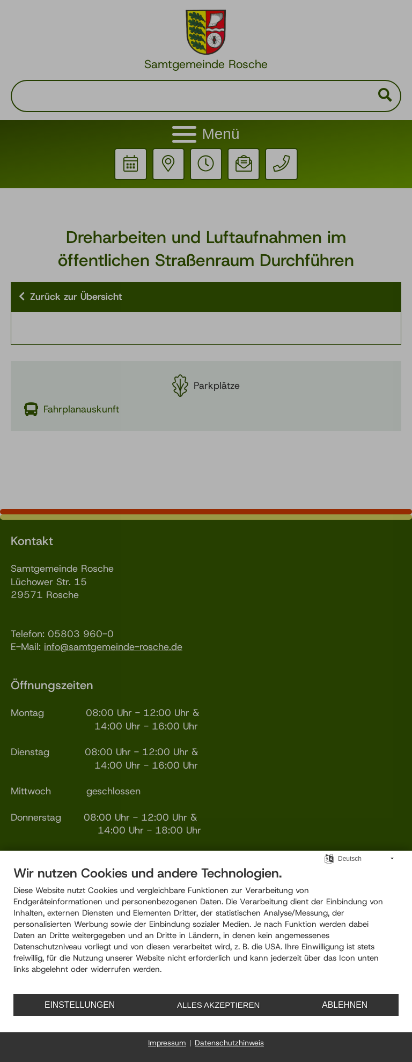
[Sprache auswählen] (329, 860)
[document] (206, 930)
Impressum (167, 1043)
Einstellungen (80, 1004)
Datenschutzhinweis (229, 1043)
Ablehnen (344, 1004)
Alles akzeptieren (218, 1004)
